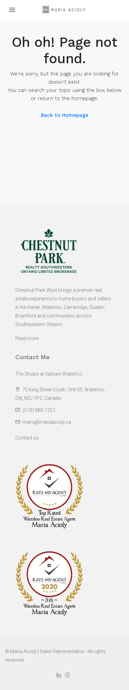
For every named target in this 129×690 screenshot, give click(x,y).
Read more (27, 338)
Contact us (27, 438)
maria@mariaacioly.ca (46, 422)
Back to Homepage (64, 115)
